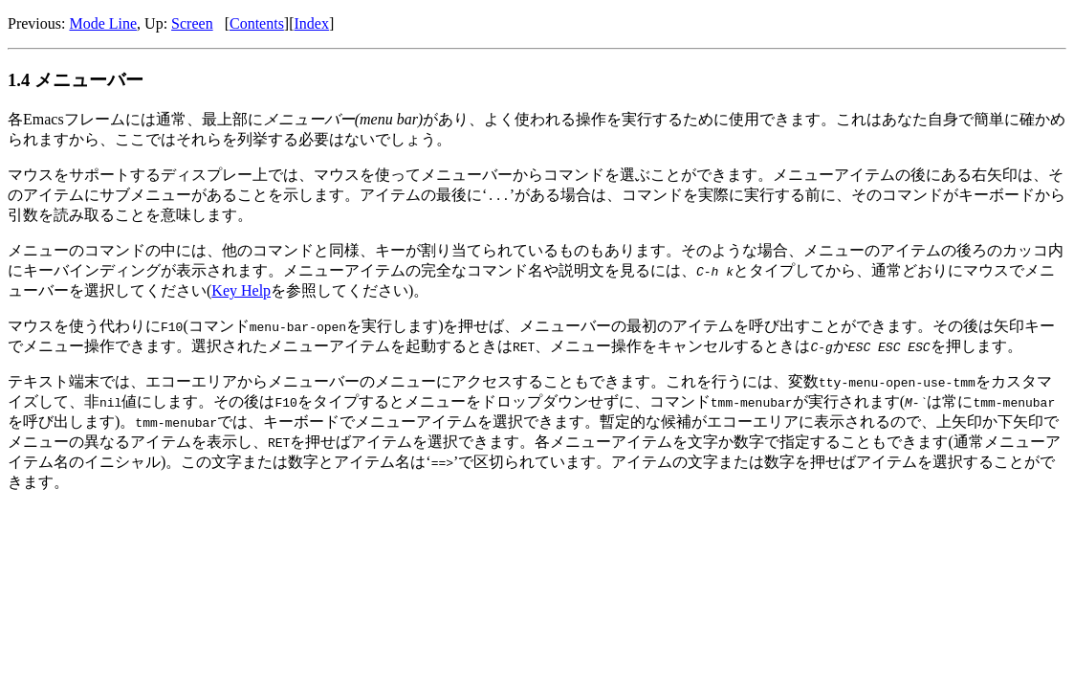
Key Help (241, 290)
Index (312, 23)
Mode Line (103, 23)
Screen (192, 23)
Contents (257, 23)
